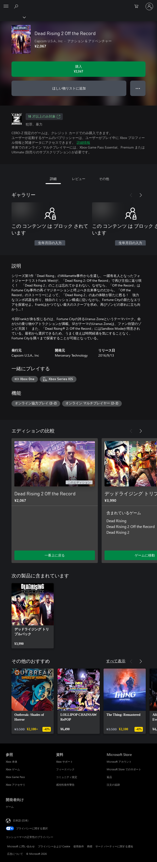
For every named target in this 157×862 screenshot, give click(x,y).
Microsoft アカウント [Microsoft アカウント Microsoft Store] (119, 761)
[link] (33, 615)
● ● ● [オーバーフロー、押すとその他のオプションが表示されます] (138, 88)
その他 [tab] (104, 178)
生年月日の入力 (50, 243)
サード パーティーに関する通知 (114, 846)
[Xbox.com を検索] (17, 6)
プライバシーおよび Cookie (54, 846)
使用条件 (78, 846)
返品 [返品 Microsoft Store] (109, 776)
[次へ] (140, 195)
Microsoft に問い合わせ (21, 846)
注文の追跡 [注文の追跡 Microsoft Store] (113, 784)
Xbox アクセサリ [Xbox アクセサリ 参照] (15, 784)
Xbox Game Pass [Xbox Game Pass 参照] (15, 776)
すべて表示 (115, 660)
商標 (89, 846)
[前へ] (131, 195)
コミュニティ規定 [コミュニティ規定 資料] (66, 776)
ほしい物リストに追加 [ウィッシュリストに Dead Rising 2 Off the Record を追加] (69, 88)
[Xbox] (13, 17)
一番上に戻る (55, 555)
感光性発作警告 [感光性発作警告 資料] (65, 784)
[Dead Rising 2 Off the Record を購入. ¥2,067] (78, 69)
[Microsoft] (78, 3)
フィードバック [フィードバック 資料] (65, 769)
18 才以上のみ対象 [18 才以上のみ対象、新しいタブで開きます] (44, 117)
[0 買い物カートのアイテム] (138, 6)
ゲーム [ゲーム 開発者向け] (10, 806)
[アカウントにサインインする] (149, 6)
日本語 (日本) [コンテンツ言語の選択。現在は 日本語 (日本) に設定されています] (20, 820)
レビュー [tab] (78, 178)
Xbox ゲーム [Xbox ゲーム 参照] (13, 769)
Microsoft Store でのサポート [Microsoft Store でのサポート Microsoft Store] (124, 769)
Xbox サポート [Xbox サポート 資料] (64, 761)
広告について (15, 853)
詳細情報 (83, 142)
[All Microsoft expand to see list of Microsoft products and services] (6, 6)
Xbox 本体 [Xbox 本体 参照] (11, 761)
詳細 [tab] (53, 178)
